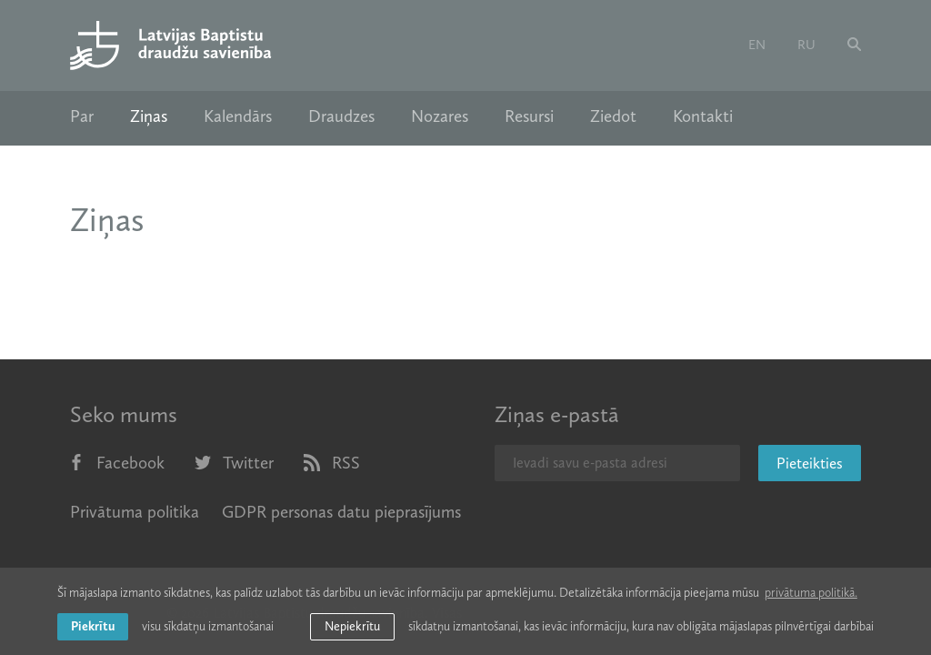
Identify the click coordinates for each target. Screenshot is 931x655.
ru (806, 44)
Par (82, 116)
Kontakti (703, 116)
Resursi (529, 116)
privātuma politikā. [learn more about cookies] (811, 592)
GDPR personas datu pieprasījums (341, 511)
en (757, 44)
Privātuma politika (134, 511)
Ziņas (148, 116)
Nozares (439, 116)
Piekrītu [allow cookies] (93, 626)
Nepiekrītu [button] (352, 626)
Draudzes (341, 116)
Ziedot (613, 116)
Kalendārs (238, 116)
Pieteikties (809, 463)
